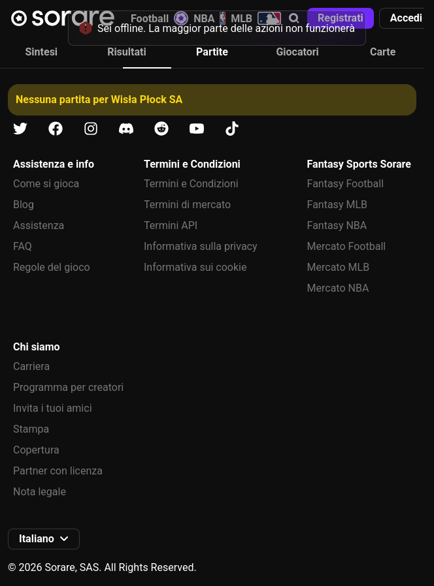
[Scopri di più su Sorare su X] (20, 129)
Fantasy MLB (337, 204)
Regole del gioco (51, 267)
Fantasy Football (345, 183)
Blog (23, 204)
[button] (406, 18)
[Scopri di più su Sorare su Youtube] (196, 129)
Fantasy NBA (337, 225)
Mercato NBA (338, 288)
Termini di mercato (187, 204)
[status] (217, 28)
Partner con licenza (58, 471)
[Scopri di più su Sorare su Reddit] (161, 129)
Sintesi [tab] (41, 52)
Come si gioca (46, 183)
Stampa (31, 429)
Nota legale (39, 492)
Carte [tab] (382, 52)
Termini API (170, 225)
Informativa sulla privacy (201, 246)
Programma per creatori (68, 387)
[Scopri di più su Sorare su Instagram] (90, 129)
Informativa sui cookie (195, 267)
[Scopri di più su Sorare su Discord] (126, 129)
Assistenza (38, 225)
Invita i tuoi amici (52, 408)
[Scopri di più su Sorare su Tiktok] (232, 129)
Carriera (31, 366)
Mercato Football (346, 246)
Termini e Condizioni (191, 183)
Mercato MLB (338, 267)
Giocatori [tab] (297, 52)
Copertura (36, 450)
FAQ (22, 246)
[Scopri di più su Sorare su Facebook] (55, 129)
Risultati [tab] (126, 52)
